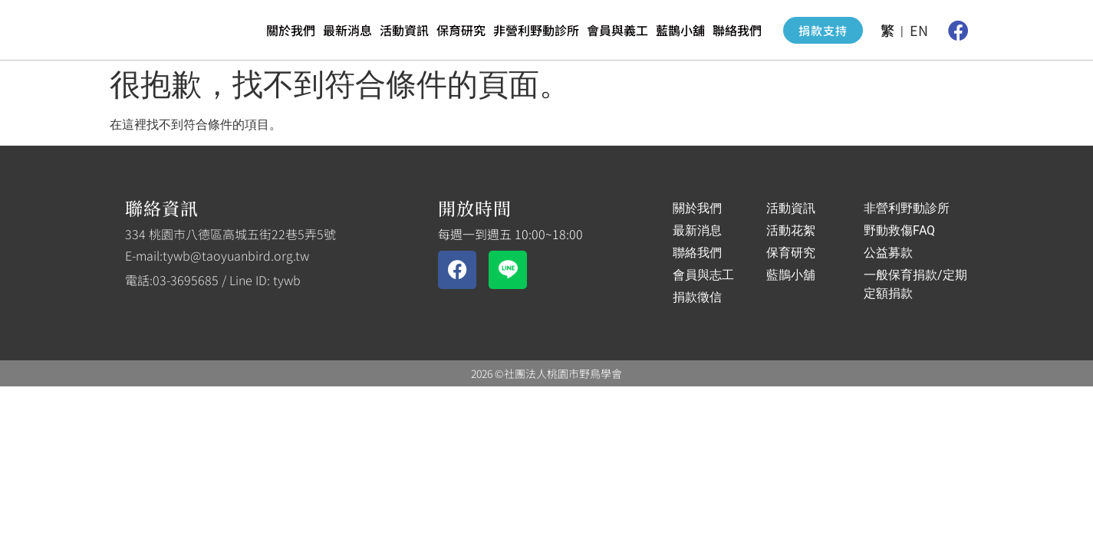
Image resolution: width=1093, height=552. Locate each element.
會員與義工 (617, 30)
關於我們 (290, 30)
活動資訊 (404, 30)
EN (919, 30)
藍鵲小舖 (680, 30)
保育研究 (461, 30)
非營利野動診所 (536, 30)
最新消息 (347, 30)
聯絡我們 (737, 30)
